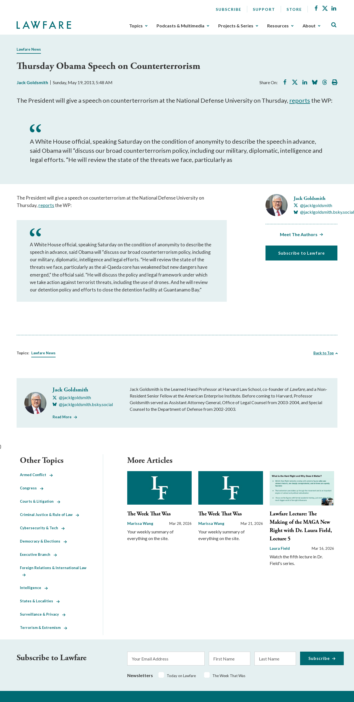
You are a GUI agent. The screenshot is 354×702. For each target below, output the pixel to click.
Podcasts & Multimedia (180, 25)
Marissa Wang (140, 523)
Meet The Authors (298, 234)
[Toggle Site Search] (334, 25)
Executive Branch (38, 554)
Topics (136, 25)
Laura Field (280, 548)
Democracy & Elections (43, 541)
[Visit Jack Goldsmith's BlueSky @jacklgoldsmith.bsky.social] (324, 212)
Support (264, 9)
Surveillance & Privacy (43, 614)
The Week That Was (149, 513)
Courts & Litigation (40, 501)
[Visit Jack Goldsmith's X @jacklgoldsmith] (313, 205)
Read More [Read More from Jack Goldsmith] (62, 417)
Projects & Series (235, 25)
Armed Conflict (36, 475)
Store (294, 9)
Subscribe (228, 9)
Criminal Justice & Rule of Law (49, 514)
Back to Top (323, 353)
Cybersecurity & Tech (42, 528)
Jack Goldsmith (32, 82)
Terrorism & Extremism (43, 627)
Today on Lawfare (181, 675)
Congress (31, 488)
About (309, 25)
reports (299, 100)
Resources (278, 25)
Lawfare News (29, 49)
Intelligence (34, 587)
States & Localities (40, 601)
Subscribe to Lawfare (301, 253)
